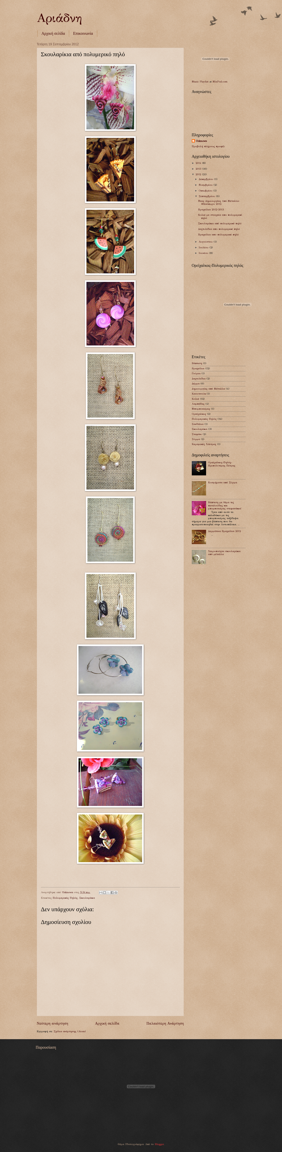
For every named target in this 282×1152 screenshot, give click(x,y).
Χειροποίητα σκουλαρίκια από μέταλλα (224, 553)
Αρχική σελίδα (53, 33)
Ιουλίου (204, 247)
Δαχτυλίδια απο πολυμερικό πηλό (219, 229)
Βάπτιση (197, 363)
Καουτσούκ (199, 393)
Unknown (201, 141)
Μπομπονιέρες (201, 408)
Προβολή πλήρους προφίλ (208, 146)
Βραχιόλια (198, 368)
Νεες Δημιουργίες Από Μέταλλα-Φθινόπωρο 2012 (219, 202)
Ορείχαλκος (199, 414)
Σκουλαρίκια (87, 898)
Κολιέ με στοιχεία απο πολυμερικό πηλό (220, 216)
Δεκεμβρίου (206, 179)
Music (195, 81)
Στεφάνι (197, 434)
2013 (199, 168)
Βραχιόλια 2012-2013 (211, 209)
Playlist (204, 81)
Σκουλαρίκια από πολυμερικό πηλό (219, 223)
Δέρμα (196, 383)
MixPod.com (220, 81)
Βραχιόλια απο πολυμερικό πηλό (218, 234)
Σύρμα (196, 439)
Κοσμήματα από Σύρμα (222, 482)
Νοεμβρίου (206, 185)
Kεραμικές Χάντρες (204, 444)
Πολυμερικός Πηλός (65, 898)
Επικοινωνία (83, 33)
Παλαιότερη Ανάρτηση (165, 1023)
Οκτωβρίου (206, 190)
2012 (199, 174)
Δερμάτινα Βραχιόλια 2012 (224, 531)
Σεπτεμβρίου (207, 196)
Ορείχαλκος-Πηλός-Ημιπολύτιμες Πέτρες (221, 464)
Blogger (159, 1144)
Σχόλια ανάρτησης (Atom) (70, 1031)
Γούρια (196, 373)
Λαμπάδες (198, 403)
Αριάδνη (59, 18)
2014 (199, 163)
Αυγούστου (206, 241)
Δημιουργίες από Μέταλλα (208, 388)
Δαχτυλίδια (198, 378)
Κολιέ (195, 398)
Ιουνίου (204, 253)
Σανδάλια (198, 424)
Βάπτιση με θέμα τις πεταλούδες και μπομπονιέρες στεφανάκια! (224, 505)
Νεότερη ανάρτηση (52, 1023)
